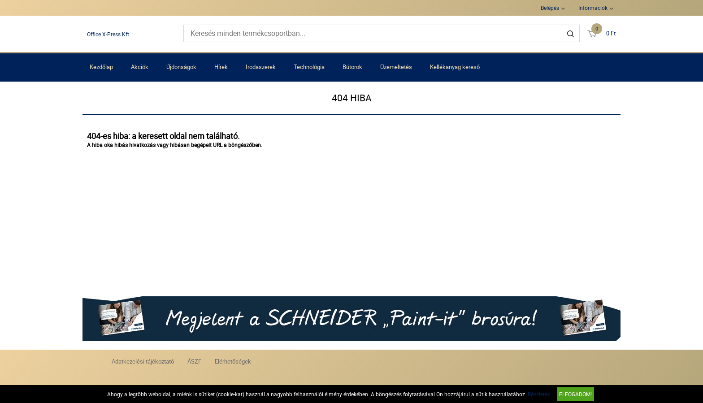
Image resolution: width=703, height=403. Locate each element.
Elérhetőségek (233, 361)
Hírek (221, 67)
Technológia (309, 67)
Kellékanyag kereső (455, 67)
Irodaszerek (261, 67)
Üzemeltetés (396, 67)
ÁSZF (194, 361)
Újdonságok (181, 67)
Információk (593, 7)
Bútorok (352, 67)
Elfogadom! (575, 394)
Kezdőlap (101, 67)
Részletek (539, 394)
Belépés (550, 7)
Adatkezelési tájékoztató (143, 361)
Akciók (139, 67)
